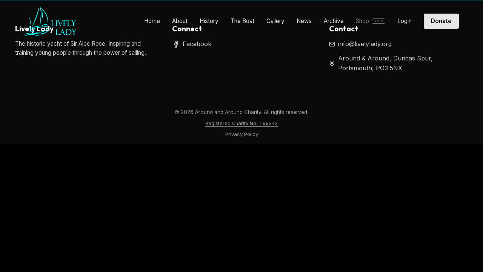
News (304, 21)
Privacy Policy (241, 134)
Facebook (191, 44)
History (209, 21)
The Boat (242, 21)
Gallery (275, 21)
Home (152, 21)
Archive (334, 21)
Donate (441, 21)
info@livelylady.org (365, 44)
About (180, 21)
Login (404, 21)
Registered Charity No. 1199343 (241, 123)
